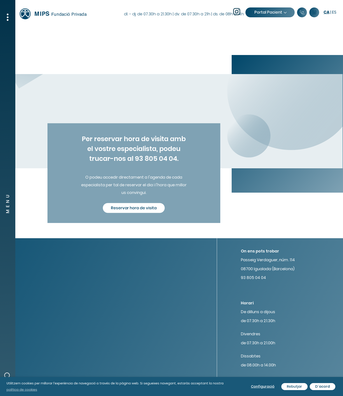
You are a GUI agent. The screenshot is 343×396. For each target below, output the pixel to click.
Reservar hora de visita (134, 208)
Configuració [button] (263, 386)
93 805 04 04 (253, 277)
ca (326, 12)
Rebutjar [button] (294, 386)
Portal (270, 12)
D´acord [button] (322, 386)
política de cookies (22, 389)
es (334, 12)
